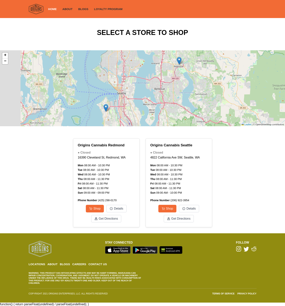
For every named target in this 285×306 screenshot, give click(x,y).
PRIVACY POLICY (246, 293)
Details (116, 208)
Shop (94, 208)
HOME (52, 9)
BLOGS (83, 9)
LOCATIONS (37, 264)
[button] (179, 61)
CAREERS (79, 264)
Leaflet (246, 124)
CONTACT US (97, 264)
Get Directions (106, 218)
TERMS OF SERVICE (223, 293)
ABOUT (67, 9)
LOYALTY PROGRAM (108, 9)
